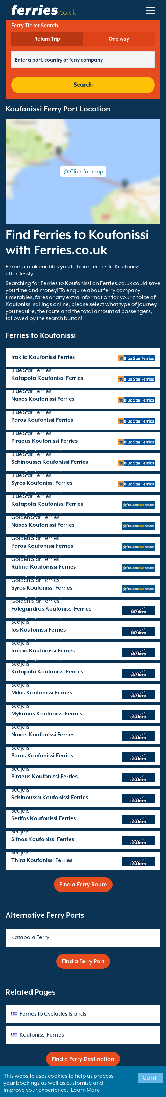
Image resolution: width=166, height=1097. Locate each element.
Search (83, 84)
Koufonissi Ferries (42, 1035)
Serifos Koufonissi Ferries (43, 818)
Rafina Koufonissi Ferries (43, 567)
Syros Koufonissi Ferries (41, 483)
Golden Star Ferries (35, 517)
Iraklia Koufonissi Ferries (43, 357)
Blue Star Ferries (31, 370)
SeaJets (20, 622)
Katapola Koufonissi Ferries (47, 378)
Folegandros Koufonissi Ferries (51, 609)
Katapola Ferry (30, 937)
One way (119, 39)
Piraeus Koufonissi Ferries (44, 441)
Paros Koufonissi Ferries (42, 420)
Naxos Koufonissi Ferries (42, 399)
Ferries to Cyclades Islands (53, 1014)
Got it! (150, 1078)
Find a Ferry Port (83, 961)
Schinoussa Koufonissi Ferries (49, 462)
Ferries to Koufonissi (66, 283)
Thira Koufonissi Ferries (41, 860)
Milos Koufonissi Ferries (41, 693)
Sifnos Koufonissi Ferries (42, 839)
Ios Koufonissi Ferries (38, 630)
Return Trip (47, 39)
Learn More (85, 1090)
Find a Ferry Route (83, 884)
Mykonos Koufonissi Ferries (46, 713)
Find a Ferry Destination (83, 1059)
